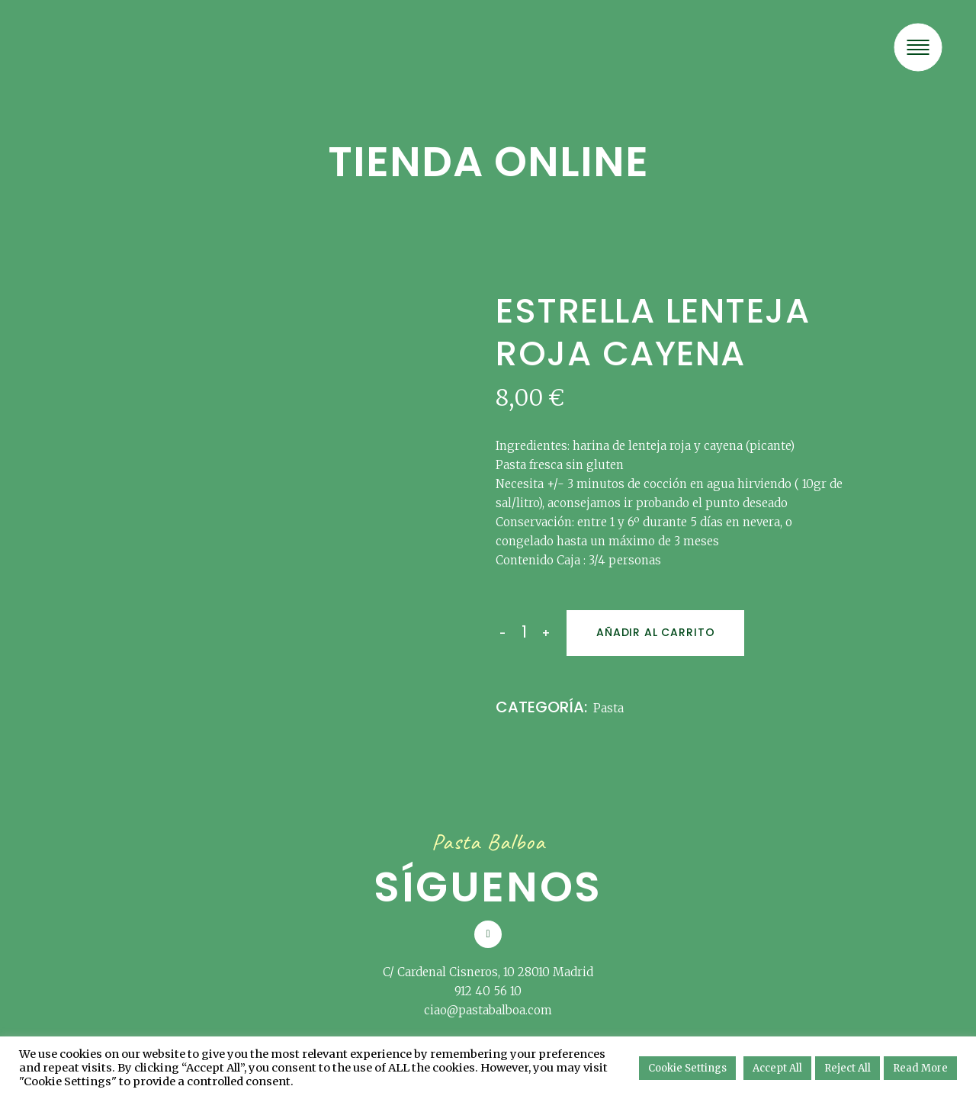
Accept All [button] (777, 1068)
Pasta (608, 708)
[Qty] (524, 631)
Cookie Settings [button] (687, 1068)
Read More (920, 1068)
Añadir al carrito (655, 632)
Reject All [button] (847, 1068)
